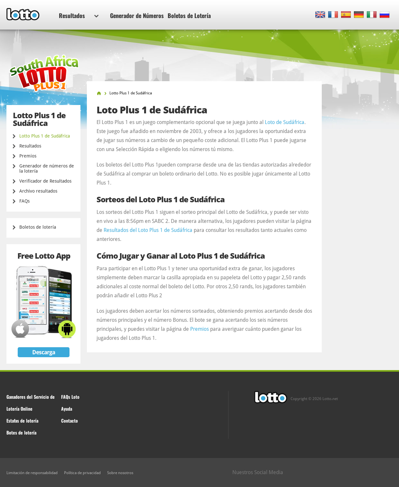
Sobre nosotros (120, 473)
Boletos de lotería (37, 227)
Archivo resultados (38, 191)
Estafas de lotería (22, 420)
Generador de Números (137, 15)
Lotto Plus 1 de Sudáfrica (44, 135)
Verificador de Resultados (45, 181)
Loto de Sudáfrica (284, 122)
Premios (27, 155)
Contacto (69, 420)
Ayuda (66, 408)
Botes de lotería (21, 432)
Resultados (78, 15)
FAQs (24, 201)
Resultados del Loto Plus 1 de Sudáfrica (148, 230)
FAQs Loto (70, 396)
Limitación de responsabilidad (32, 473)
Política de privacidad (82, 473)
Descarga (43, 352)
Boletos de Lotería (189, 15)
